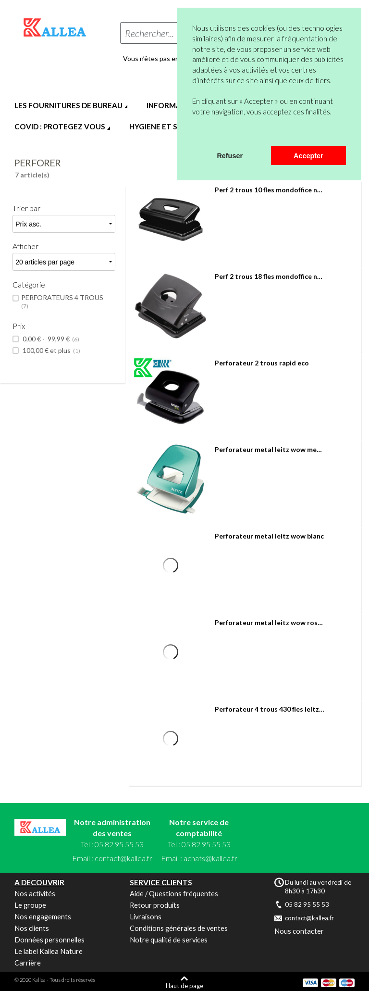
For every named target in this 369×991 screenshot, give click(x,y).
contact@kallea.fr (123, 858)
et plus (50, 350)
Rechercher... (149, 33)
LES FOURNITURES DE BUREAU (68, 105)
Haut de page (184, 985)
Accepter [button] (308, 156)
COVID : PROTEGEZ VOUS (59, 126)
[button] (193, 133)
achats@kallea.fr (210, 858)
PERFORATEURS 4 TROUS (63, 302)
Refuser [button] (230, 156)
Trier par (26, 208)
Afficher (25, 246)
